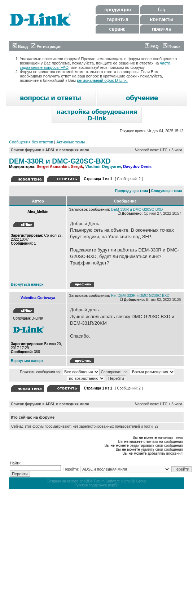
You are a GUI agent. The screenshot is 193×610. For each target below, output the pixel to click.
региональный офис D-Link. (102, 80)
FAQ (152, 46)
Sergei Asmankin (52, 166)
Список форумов (26, 150)
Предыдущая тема (131, 191)
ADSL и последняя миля (67, 150)
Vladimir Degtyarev (103, 166)
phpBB (85, 481)
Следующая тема (166, 191)
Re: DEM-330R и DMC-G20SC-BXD (140, 296)
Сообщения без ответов (31, 142)
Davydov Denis (137, 166)
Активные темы (70, 142)
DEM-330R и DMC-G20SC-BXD (60, 161)
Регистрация (46, 46)
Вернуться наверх (27, 284)
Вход (20, 46)
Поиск (171, 46)
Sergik (77, 166)
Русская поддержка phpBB (96, 485)
